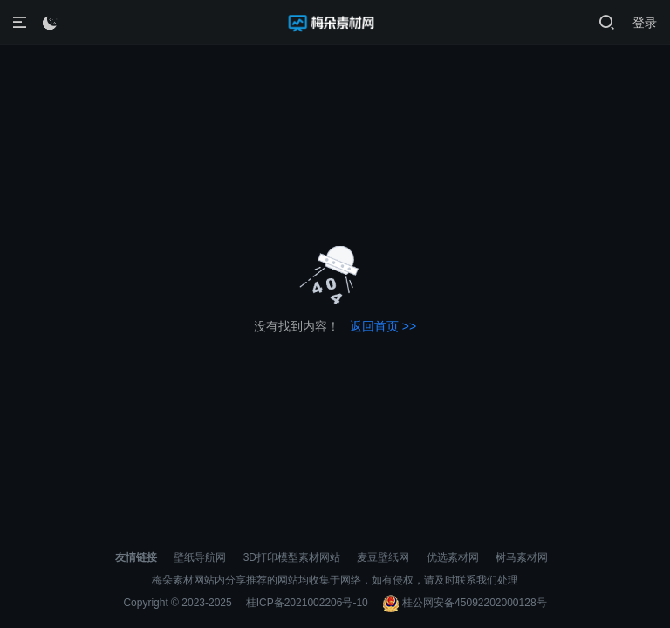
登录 (644, 23)
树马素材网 (522, 557)
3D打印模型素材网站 (291, 557)
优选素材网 (453, 557)
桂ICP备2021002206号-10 (307, 603)
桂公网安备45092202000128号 (464, 603)
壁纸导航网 (200, 557)
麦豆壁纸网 (383, 557)
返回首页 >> (383, 326)
